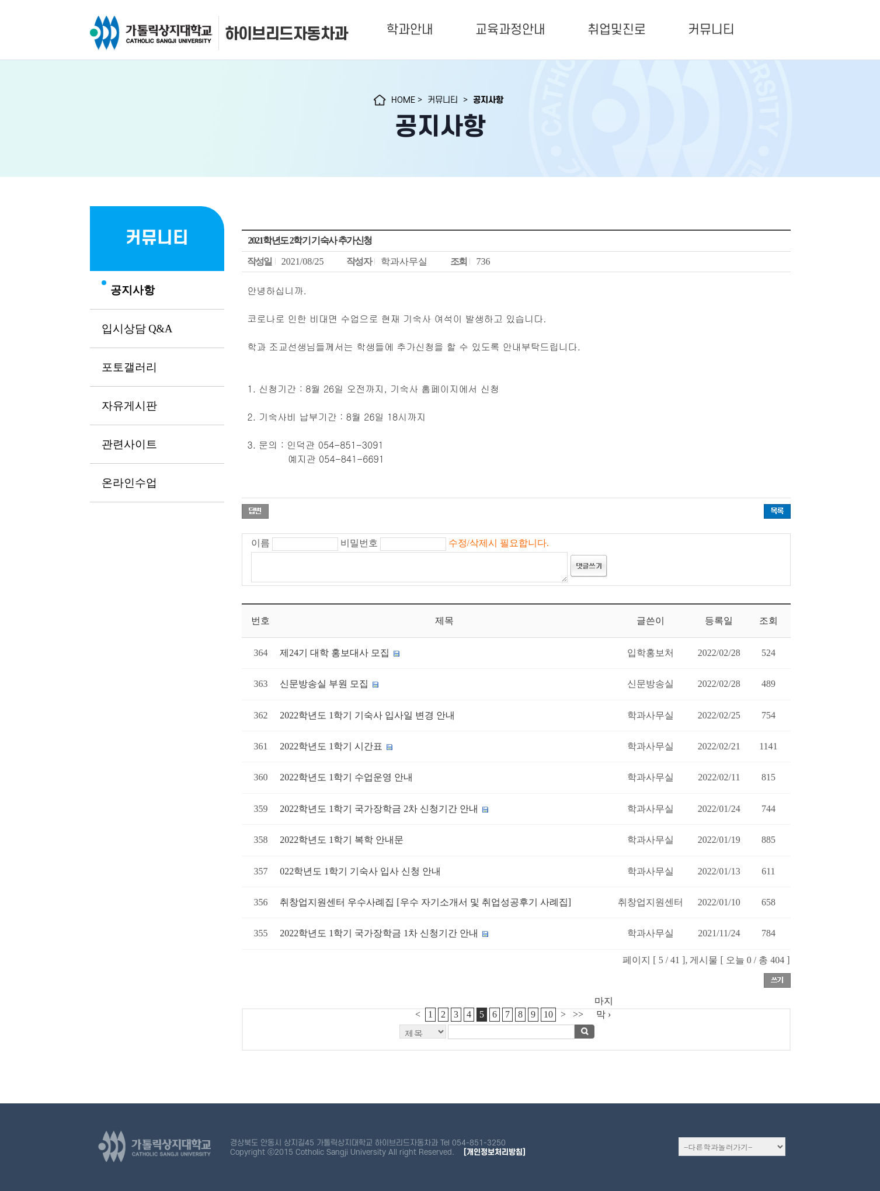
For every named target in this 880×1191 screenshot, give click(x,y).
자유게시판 (129, 406)
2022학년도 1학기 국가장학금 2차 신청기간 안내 (380, 809)
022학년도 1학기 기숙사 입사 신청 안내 (360, 871)
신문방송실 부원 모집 (324, 684)
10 (548, 1014)
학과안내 (410, 30)
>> (578, 1014)
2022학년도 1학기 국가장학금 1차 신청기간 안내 (379, 933)
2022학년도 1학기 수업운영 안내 (346, 777)
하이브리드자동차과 (286, 33)
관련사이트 (129, 444)
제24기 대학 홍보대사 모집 (334, 653)
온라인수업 (129, 483)
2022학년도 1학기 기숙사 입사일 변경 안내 (367, 715)
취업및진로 (616, 30)
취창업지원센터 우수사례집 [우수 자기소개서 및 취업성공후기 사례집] (425, 902)
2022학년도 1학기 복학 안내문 (342, 840)
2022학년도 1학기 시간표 (331, 746)
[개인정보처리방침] (495, 1152)
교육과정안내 (510, 30)
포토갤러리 (129, 367)
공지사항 (132, 290)
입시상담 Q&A (137, 329)
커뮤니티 (711, 30)
